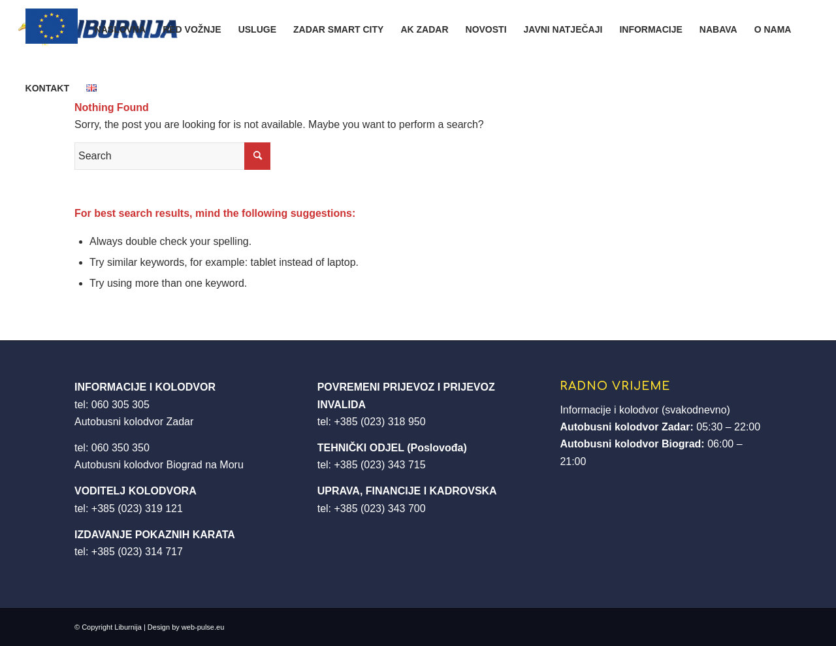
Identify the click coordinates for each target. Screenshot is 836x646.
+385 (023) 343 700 (379, 508)
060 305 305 (120, 404)
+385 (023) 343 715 (379, 464)
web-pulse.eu (203, 627)
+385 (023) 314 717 (137, 551)
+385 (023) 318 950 (379, 421)
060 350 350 (120, 447)
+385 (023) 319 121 (137, 508)
